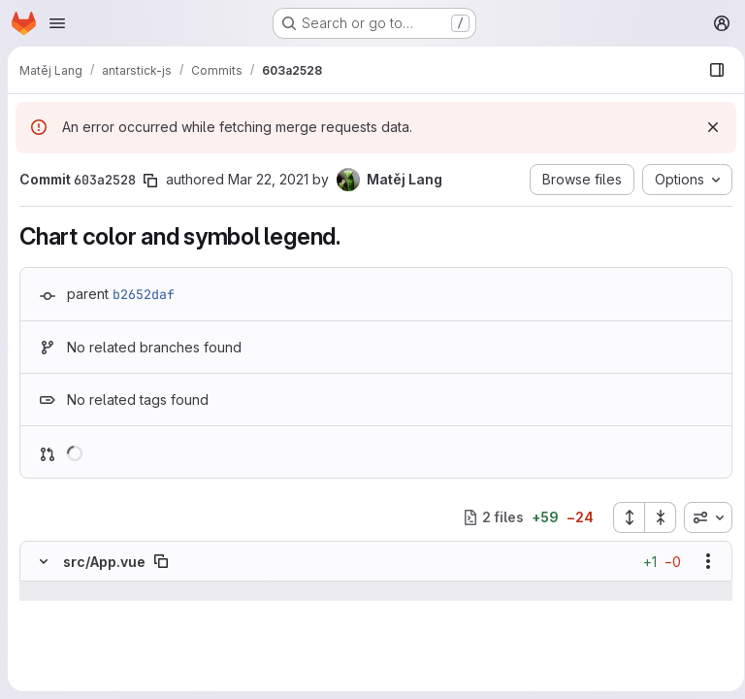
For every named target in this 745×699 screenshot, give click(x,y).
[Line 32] (41, 630)
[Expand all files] (621, 517)
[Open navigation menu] (57, 23)
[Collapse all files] (653, 517)
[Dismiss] (706, 127)
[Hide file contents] (43, 561)
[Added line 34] (89, 669)
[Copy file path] (161, 561)
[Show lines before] (68, 591)
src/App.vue (104, 561)
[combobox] (701, 517)
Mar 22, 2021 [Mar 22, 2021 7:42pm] (268, 179)
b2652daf (144, 294)
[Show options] (701, 561)
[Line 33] (41, 649)
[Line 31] (41, 610)
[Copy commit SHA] (150, 180)
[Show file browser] (710, 69)
